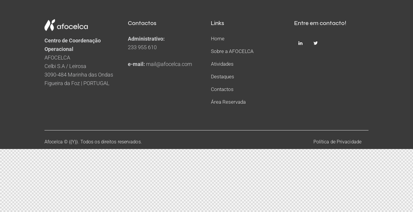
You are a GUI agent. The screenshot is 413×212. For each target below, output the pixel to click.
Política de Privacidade (337, 142)
